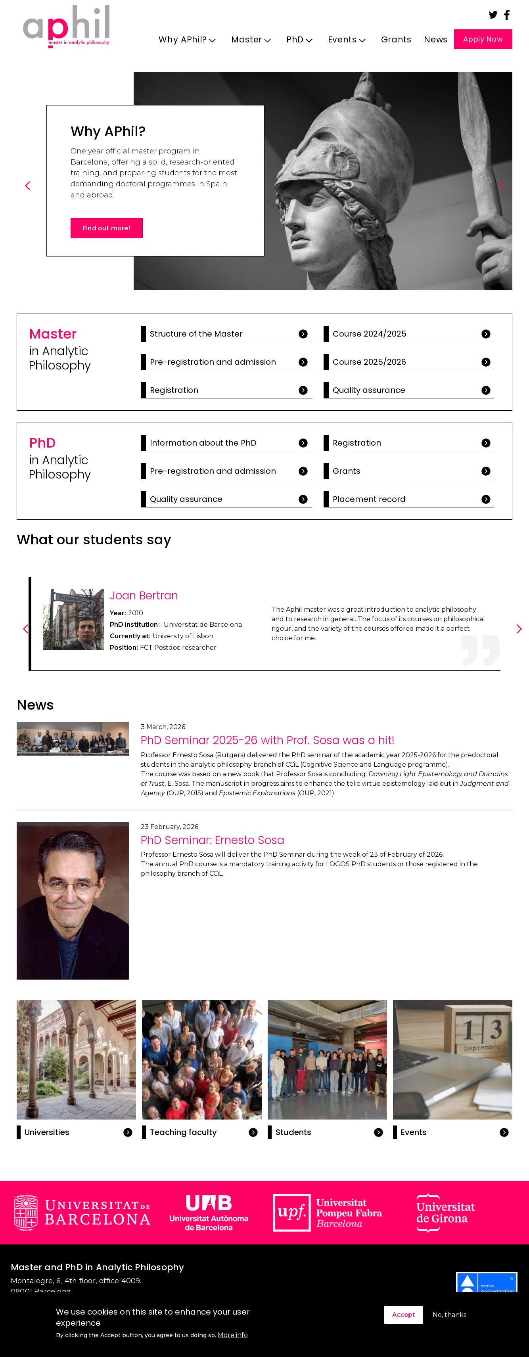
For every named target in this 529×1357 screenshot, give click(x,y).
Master (249, 42)
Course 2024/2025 (369, 333)
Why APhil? (185, 42)
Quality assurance (369, 390)
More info (233, 1335)
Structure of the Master (196, 333)
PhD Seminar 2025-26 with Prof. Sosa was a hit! (268, 740)
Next (502, 194)
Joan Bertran (144, 595)
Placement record (369, 499)
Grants (396, 39)
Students (293, 1132)
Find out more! (106, 228)
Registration (174, 390)
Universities (47, 1132)
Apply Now (483, 39)
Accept (403, 1315)
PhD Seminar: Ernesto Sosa (212, 840)
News (436, 39)
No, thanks (449, 1315)
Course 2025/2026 (369, 361)
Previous (28, 194)
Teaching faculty (183, 1132)
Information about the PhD (203, 442)
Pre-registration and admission (213, 361)
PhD (297, 42)
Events (345, 42)
